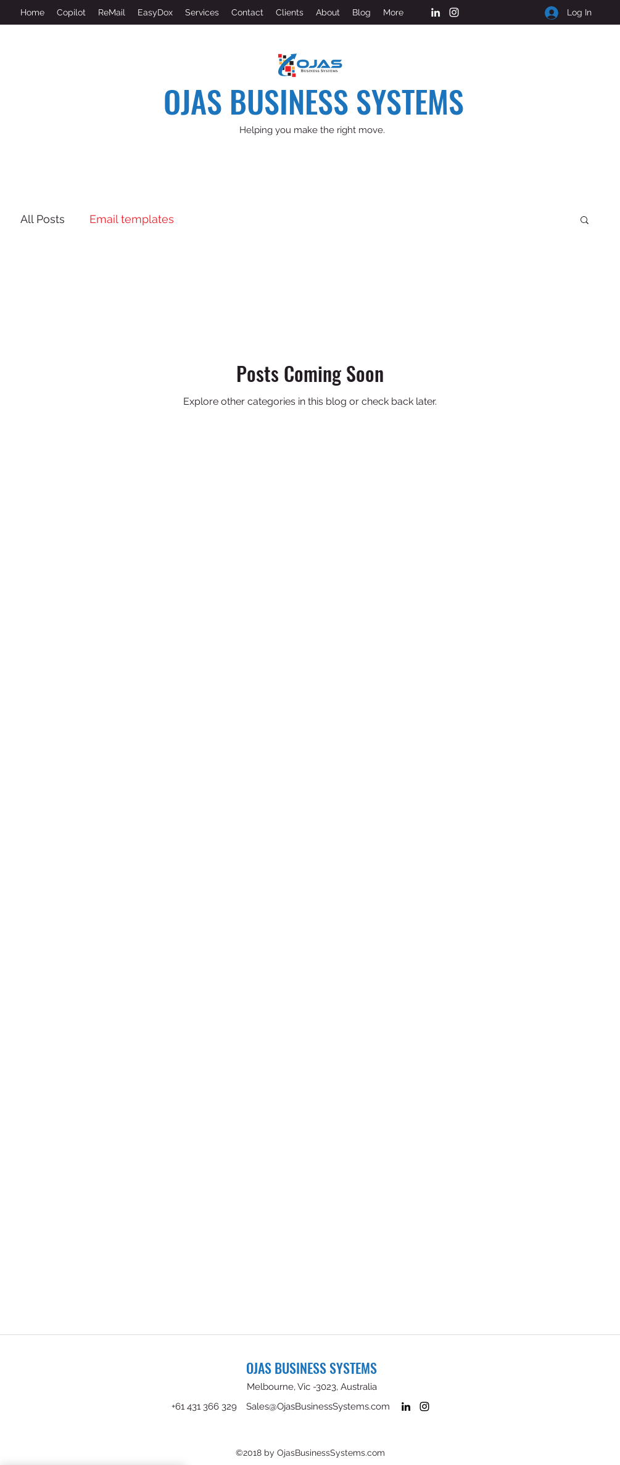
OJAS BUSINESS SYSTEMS (313, 100)
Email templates (131, 219)
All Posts (42, 219)
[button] (584, 220)
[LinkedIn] (435, 12)
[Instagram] (454, 12)
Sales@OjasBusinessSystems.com (318, 1406)
